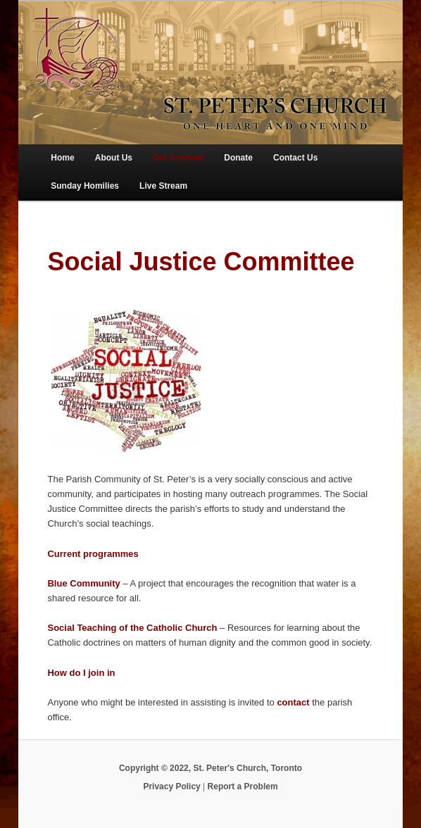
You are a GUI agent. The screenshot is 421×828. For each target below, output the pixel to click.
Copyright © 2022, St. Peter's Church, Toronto (210, 768)
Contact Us (295, 158)
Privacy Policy (171, 786)
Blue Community (83, 583)
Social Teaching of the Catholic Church (132, 627)
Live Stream (163, 186)
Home (62, 158)
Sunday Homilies (85, 186)
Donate (238, 158)
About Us (113, 158)
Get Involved (178, 158)
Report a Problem (243, 786)
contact (293, 702)
